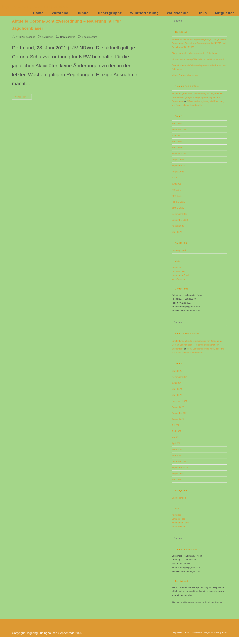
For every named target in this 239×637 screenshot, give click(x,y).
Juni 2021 (176, 184)
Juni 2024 (176, 135)
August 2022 (178, 159)
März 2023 (177, 147)
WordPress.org (179, 279)
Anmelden (177, 267)
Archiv (224, 632)
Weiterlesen (23, 98)
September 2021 (180, 165)
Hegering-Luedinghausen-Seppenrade (34, 6)
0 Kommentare (89, 37)
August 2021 (178, 171)
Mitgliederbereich (211, 632)
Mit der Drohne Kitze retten (185, 75)
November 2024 (179, 129)
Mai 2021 (176, 190)
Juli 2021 (176, 177)
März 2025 (177, 123)
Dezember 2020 (179, 214)
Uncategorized (67, 37)
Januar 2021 (178, 208)
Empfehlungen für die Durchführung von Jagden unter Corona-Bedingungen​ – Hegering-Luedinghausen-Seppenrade (197, 97)
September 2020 (180, 220)
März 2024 (177, 141)
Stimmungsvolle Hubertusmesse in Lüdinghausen (195, 53)
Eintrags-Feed (178, 271)
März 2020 (177, 232)
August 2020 (178, 226)
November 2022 (179, 153)
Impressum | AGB (181, 632)
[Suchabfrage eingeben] (199, 21)
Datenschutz (196, 632)
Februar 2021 (178, 202)
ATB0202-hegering (25, 37)
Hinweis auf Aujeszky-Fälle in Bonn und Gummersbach (198, 59)
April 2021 (177, 195)
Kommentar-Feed (180, 275)
